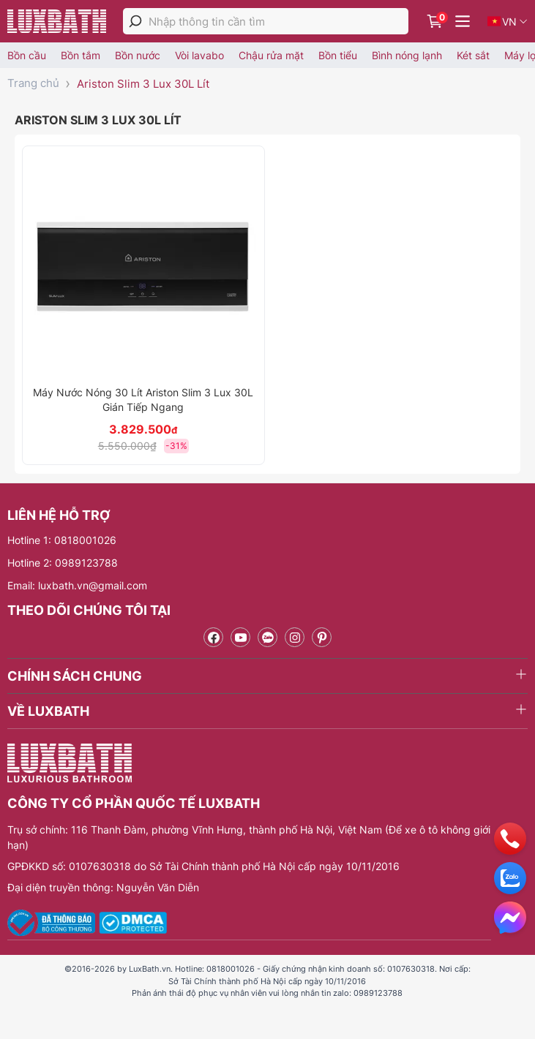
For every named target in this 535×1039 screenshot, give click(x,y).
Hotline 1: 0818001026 (61, 540)
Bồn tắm (80, 55)
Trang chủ (33, 83)
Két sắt (473, 55)
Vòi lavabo (199, 55)
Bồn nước (137, 55)
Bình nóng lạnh (407, 55)
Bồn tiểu (337, 55)
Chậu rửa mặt (271, 55)
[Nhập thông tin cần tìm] (278, 21)
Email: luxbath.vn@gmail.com (77, 585)
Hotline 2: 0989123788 (62, 562)
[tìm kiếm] (135, 21)
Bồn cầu (26, 55)
